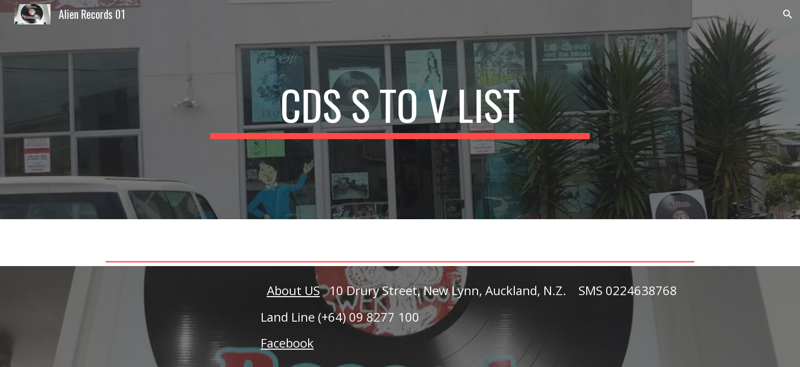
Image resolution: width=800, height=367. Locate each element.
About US (293, 290)
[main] (400, 109)
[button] (788, 14)
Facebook (287, 342)
